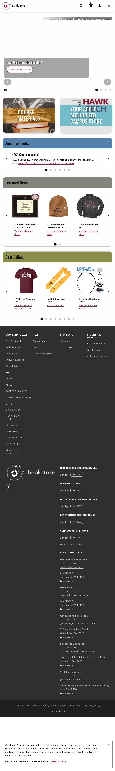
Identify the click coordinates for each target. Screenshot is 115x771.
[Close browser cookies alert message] (108, 744)
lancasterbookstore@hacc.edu (77, 705)
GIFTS (9, 457)
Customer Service (43, 407)
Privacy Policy (58, 761)
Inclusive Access (15, 414)
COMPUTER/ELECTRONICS (18, 451)
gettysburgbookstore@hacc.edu (78, 677)
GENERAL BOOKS (15, 491)
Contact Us (66, 401)
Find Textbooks (14, 395)
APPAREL (10, 432)
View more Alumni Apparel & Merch (23, 361)
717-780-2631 (68, 645)
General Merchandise (89, 57)
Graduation (93, 404)
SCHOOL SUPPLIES (16, 479)
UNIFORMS (12, 485)
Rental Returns (14, 420)
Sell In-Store (13, 401)
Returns (37, 401)
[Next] (107, 136)
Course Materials (58, 57)
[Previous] (7, 136)
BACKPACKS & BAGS (17, 445)
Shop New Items (19, 123)
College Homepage (99, 410)
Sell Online (12, 407)
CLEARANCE (12, 498)
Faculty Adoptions (97, 397)
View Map (67, 635)
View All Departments (13, 506)
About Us (65, 395)
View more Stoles (55, 359)
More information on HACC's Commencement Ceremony (46, 217)
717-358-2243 (68, 701)
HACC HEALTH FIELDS (13, 472)
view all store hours (71, 598)
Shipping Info (40, 395)
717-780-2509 (68, 617)
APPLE (9, 439)
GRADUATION (13, 464)
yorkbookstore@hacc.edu (74, 733)
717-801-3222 (68, 729)
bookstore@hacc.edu (72, 621)
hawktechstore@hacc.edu (74, 649)
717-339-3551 (68, 673)
